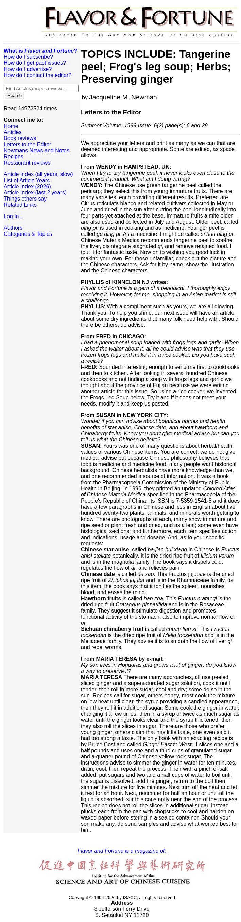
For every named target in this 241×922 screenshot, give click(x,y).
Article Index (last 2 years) (35, 192)
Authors (13, 228)
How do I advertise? (28, 69)
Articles (12, 132)
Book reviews (20, 138)
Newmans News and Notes (36, 150)
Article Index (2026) (27, 186)
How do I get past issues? (35, 63)
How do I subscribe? (28, 57)
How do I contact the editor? (37, 75)
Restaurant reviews (27, 163)
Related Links (20, 205)
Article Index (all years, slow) (38, 174)
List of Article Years (27, 180)
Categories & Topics (28, 234)
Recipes (13, 156)
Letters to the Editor (27, 144)
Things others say (25, 199)
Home (11, 126)
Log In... (13, 216)
